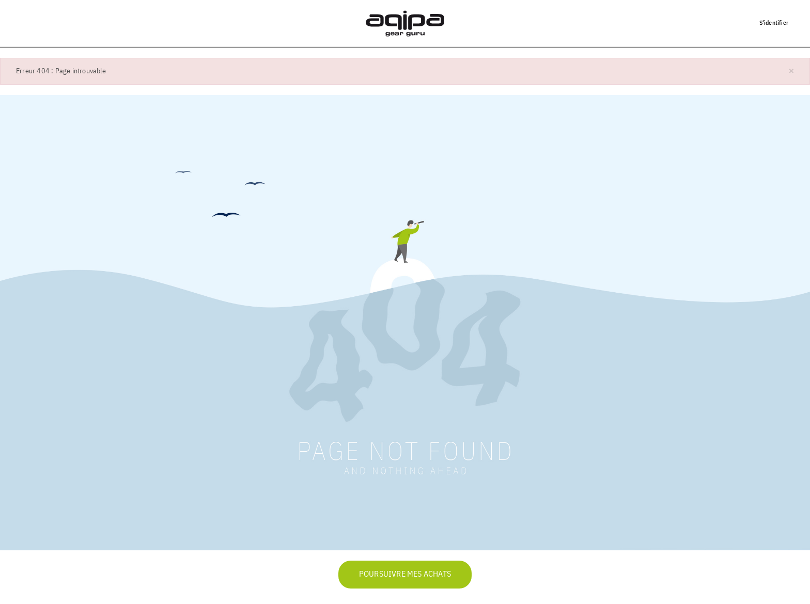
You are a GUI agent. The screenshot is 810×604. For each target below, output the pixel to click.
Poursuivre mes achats (405, 574)
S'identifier (773, 22)
